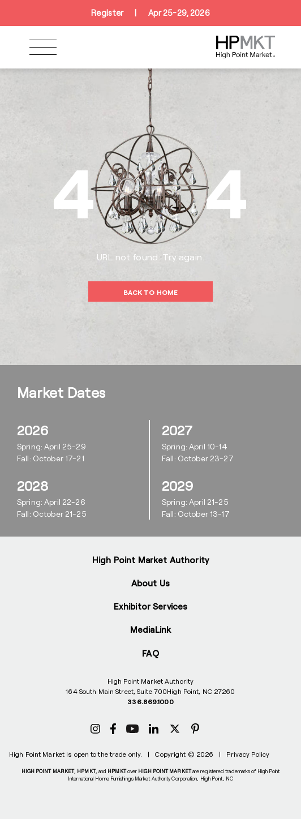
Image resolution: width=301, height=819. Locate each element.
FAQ (150, 653)
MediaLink (150, 629)
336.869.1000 (150, 701)
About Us (150, 583)
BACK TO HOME (150, 292)
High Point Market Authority (150, 560)
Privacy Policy (247, 754)
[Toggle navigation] (43, 47)
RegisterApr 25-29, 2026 (150, 13)
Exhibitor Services (151, 606)
